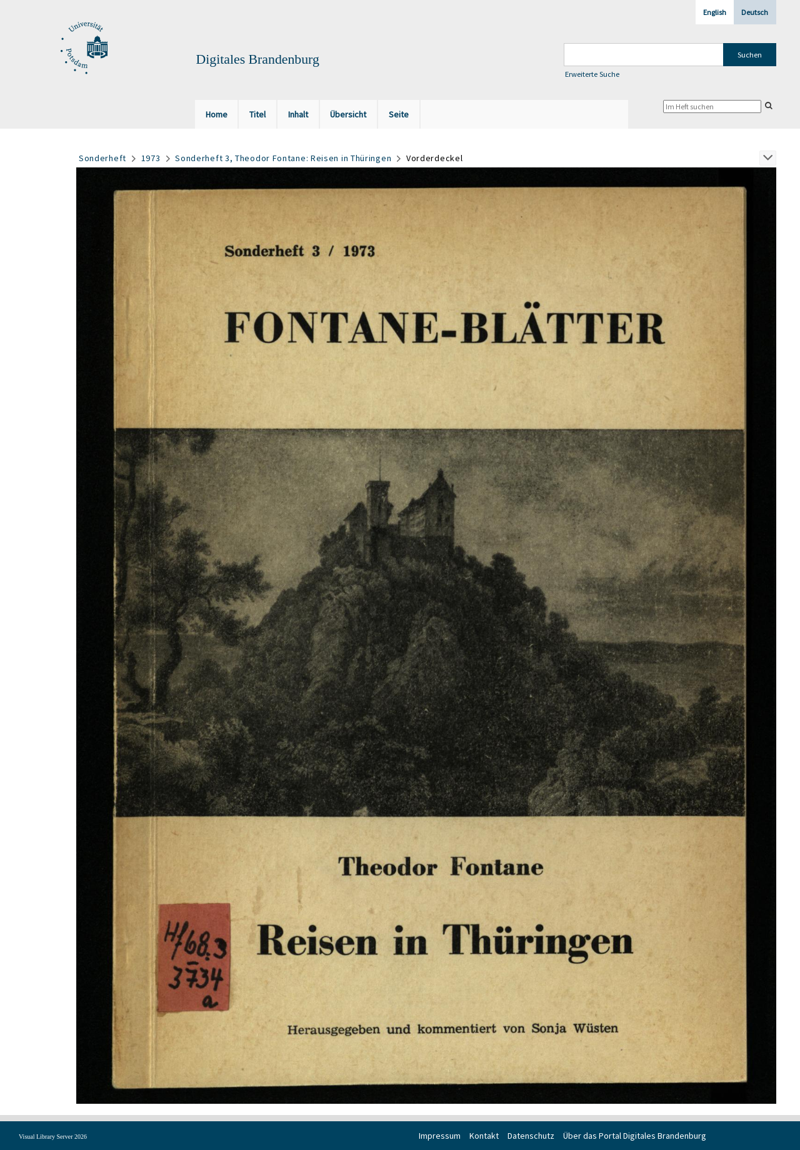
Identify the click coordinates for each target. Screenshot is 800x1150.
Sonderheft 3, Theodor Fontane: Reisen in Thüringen (283, 158)
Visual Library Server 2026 (53, 1136)
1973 (151, 158)
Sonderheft (102, 158)
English (714, 12)
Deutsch (754, 12)
